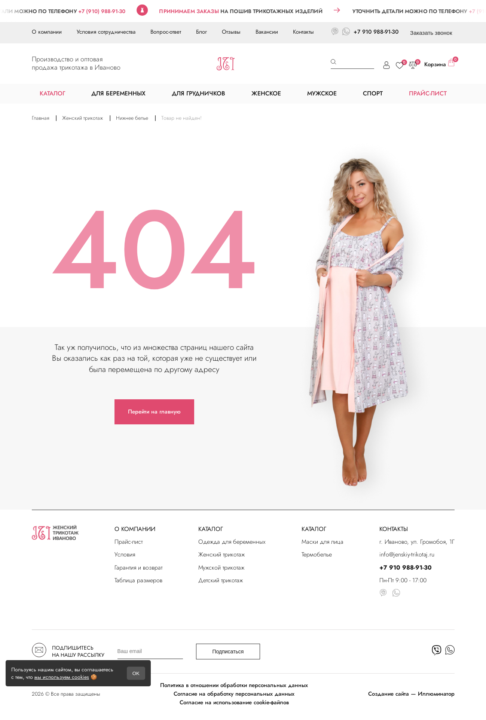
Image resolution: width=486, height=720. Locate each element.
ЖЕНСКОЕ (266, 93)
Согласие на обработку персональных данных (234, 694)
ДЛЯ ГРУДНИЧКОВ (198, 93)
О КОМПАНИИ (134, 529)
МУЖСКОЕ (322, 93)
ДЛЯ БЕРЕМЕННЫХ (118, 93)
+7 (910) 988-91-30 (110, 11)
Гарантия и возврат (138, 567)
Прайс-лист (128, 541)
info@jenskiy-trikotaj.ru (406, 554)
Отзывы (231, 32)
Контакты (303, 32)
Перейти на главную (154, 412)
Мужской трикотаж (221, 567)
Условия (124, 554)
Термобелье (317, 554)
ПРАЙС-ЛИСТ (428, 93)
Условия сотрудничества (106, 32)
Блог (201, 32)
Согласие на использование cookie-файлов (234, 702)
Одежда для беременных (232, 541)
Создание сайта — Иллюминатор (411, 694)
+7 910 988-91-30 (376, 32)
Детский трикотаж (220, 580)
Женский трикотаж (221, 554)
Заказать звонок (431, 33)
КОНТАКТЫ (393, 529)
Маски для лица (322, 541)
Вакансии (267, 32)
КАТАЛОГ (210, 529)
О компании (47, 32)
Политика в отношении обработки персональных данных (234, 685)
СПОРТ (373, 93)
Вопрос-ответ (165, 32)
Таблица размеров (138, 580)
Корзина (439, 63)
